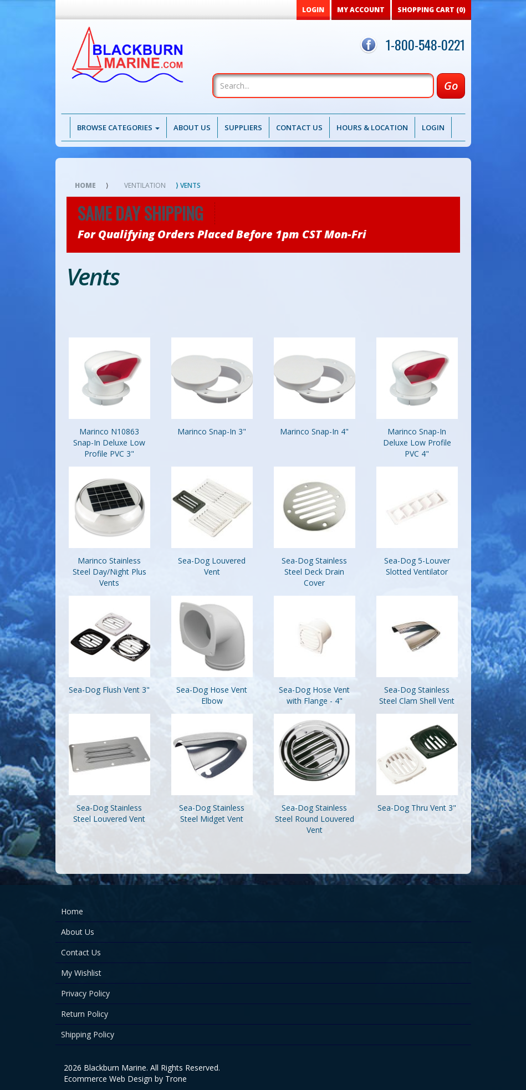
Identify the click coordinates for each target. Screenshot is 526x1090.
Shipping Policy (87, 1034)
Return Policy (84, 1014)
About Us (192, 127)
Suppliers (243, 127)
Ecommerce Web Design (108, 1078)
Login (433, 127)
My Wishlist (81, 973)
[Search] (323, 85)
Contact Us (299, 127)
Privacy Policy (85, 993)
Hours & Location (372, 127)
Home (85, 185)
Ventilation (145, 185)
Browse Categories (118, 127)
